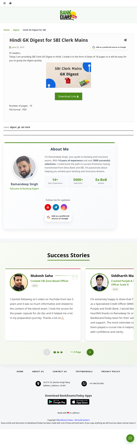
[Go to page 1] (54, 368)
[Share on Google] (109, 47)
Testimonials (84, 387)
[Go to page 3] (61, 368)
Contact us (60, 387)
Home (6, 29)
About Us (38, 387)
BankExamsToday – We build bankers (74, 435)
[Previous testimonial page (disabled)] (46, 367)
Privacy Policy (111, 387)
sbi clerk (25, 127)
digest (16, 29)
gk (19, 127)
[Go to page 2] (58, 368)
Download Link (67, 96)
